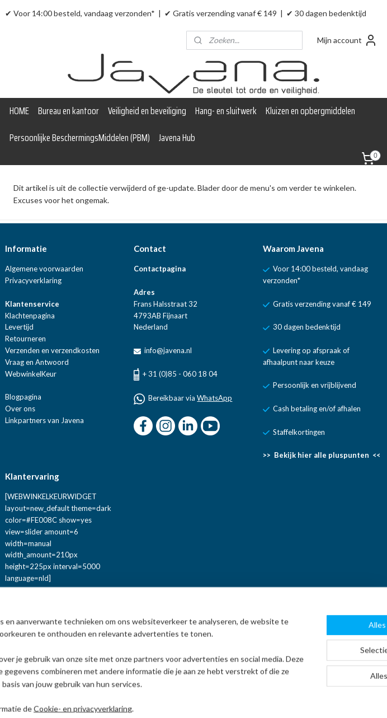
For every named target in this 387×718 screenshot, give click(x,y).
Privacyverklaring (33, 280)
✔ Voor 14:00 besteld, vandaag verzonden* (80, 13)
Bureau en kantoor (68, 111)
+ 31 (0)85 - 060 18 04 (180, 373)
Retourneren (25, 338)
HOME (19, 111)
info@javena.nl (167, 350)
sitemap (218, 697)
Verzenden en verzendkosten (52, 350)
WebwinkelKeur (30, 373)
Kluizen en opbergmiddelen (310, 111)
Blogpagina (23, 396)
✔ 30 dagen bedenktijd (326, 13)
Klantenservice (32, 303)
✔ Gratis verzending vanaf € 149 (220, 13)
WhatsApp (214, 397)
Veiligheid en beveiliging (147, 111)
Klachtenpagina (30, 315)
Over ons (20, 408)
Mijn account (347, 40)
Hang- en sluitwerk (226, 111)
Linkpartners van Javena (44, 420)
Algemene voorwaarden (44, 268)
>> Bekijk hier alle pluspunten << (321, 454)
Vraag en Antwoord (37, 362)
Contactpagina (160, 268)
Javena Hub (177, 137)
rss (238, 697)
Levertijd (19, 326)
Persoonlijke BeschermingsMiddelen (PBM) (80, 137)
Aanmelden (34, 648)
